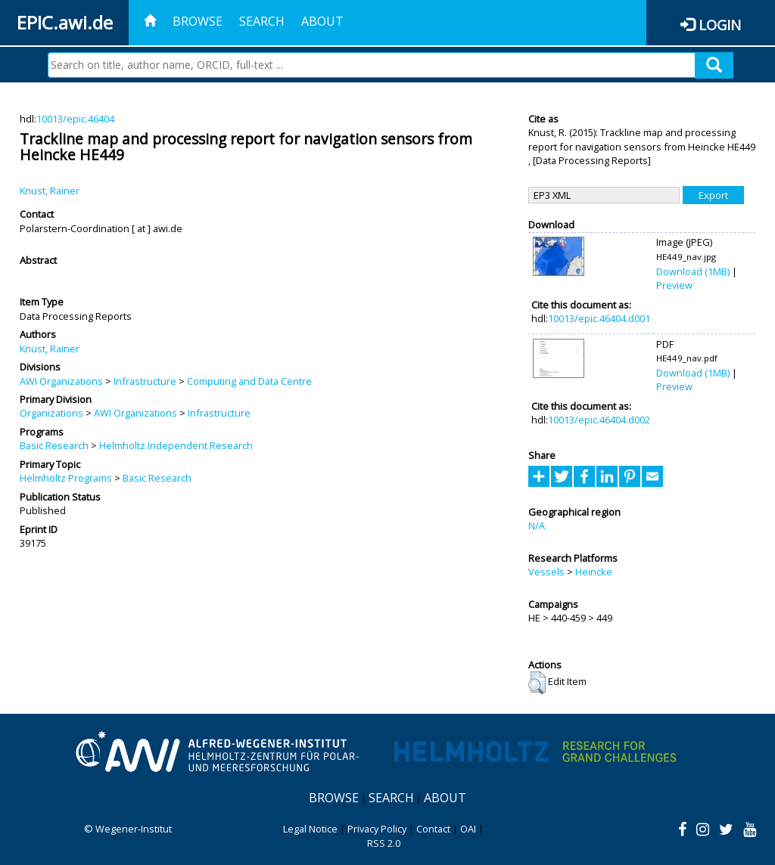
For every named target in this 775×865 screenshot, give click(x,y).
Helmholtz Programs (66, 478)
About (322, 21)
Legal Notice (310, 829)
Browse (198, 21)
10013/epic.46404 (75, 119)
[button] (537, 682)
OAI (468, 829)
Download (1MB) (693, 271)
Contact (433, 829)
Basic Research (54, 445)
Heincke (593, 571)
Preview (674, 285)
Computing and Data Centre (249, 381)
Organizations (51, 413)
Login (720, 24)
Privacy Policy (376, 829)
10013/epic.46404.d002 (599, 419)
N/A (536, 525)
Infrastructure (145, 381)
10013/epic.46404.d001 (599, 318)
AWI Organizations (61, 381)
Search (262, 21)
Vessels (546, 571)
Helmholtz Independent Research (176, 445)
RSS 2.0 (383, 843)
